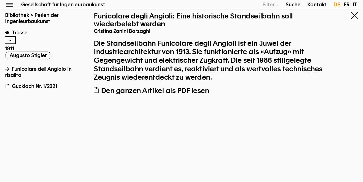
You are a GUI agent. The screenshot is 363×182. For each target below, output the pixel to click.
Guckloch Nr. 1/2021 (31, 86)
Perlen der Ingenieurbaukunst (31, 18)
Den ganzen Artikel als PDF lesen (151, 90)
